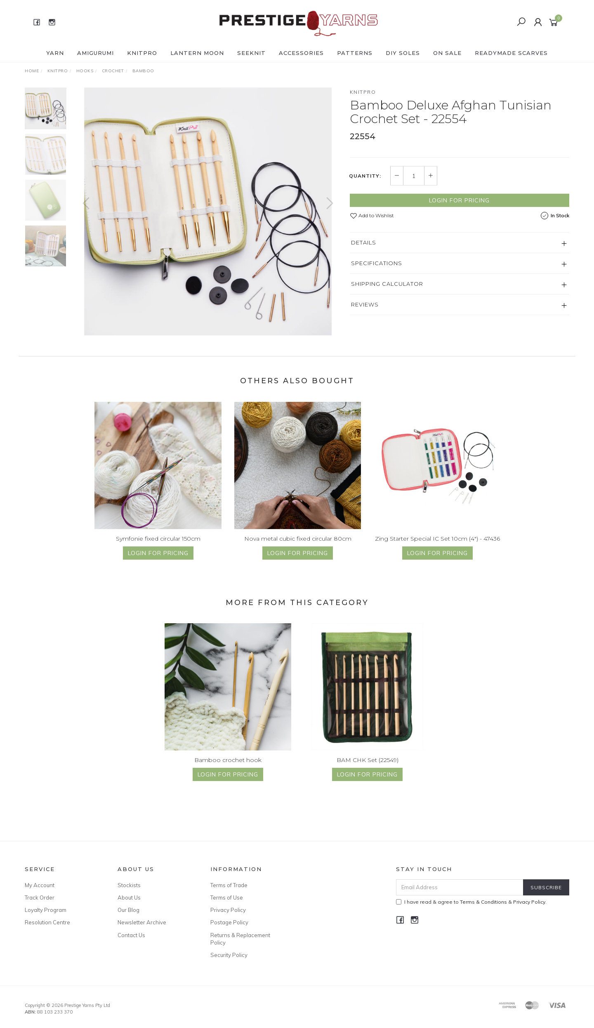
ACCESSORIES (301, 53)
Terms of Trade (229, 885)
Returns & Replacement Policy (240, 939)
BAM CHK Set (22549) (367, 768)
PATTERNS (354, 53)
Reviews (365, 304)
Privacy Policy (228, 910)
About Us (129, 897)
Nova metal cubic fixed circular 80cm (297, 547)
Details (363, 242)
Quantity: (365, 175)
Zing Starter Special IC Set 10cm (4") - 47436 (437, 547)
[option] (208, 211)
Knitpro (363, 92)
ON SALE (447, 53)
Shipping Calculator (387, 283)
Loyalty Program (45, 910)
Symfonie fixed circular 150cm (158, 547)
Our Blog (128, 910)
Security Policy (229, 955)
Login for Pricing (459, 200)
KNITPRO (142, 53)
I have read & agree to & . (471, 902)
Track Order (39, 897)
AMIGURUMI (95, 53)
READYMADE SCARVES (511, 53)
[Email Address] (459, 887)
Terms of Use (226, 897)
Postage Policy (229, 922)
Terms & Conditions (483, 902)
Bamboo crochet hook (228, 768)
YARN (55, 53)
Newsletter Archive (142, 922)
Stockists (129, 885)
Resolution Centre (47, 922)
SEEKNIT (251, 53)
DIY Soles (403, 53)
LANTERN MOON (197, 53)
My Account (39, 885)
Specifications (376, 263)
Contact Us (131, 935)
